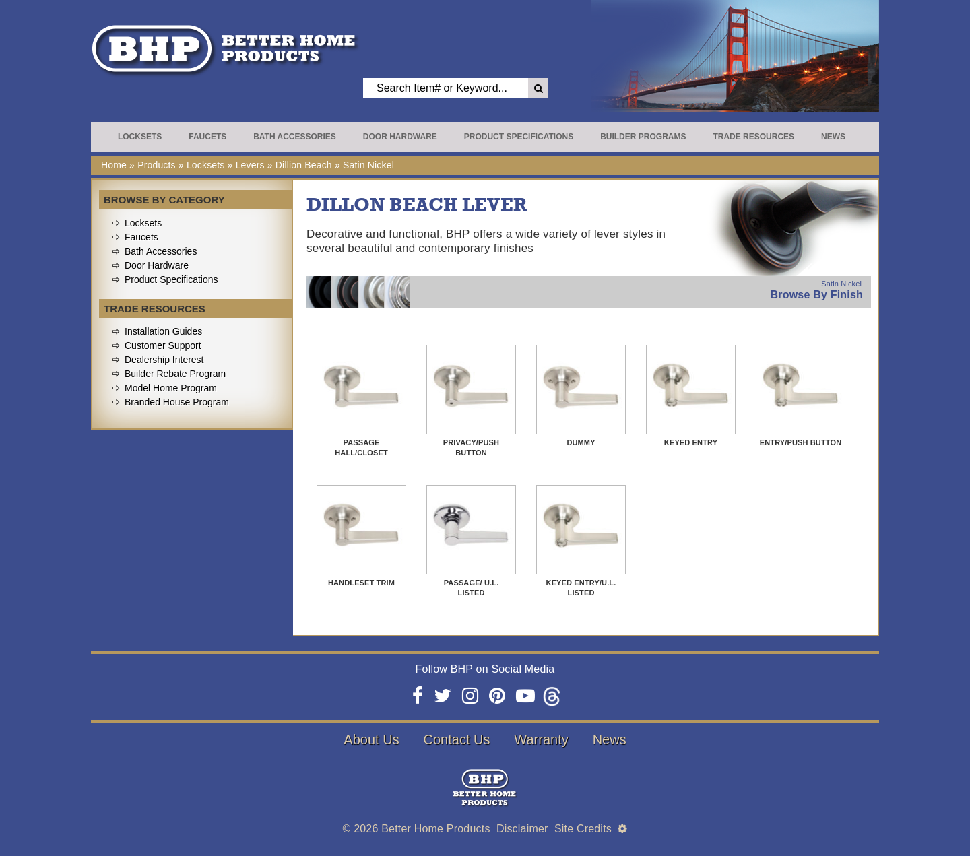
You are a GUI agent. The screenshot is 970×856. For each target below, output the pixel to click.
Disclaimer (522, 828)
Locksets (140, 136)
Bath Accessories (294, 136)
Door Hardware (400, 136)
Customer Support (163, 345)
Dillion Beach (304, 165)
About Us (371, 739)
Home (114, 165)
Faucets (207, 136)
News (833, 136)
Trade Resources (753, 136)
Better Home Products (435, 828)
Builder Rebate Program (175, 373)
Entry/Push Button (801, 442)
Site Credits (583, 828)
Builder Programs (643, 136)
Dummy (581, 442)
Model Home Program (171, 388)
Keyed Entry (690, 442)
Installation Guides (163, 331)
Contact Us (457, 739)
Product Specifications (518, 136)
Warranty (541, 739)
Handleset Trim (361, 583)
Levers (250, 165)
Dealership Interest (164, 359)
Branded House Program (177, 402)
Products (156, 165)
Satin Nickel (368, 165)
